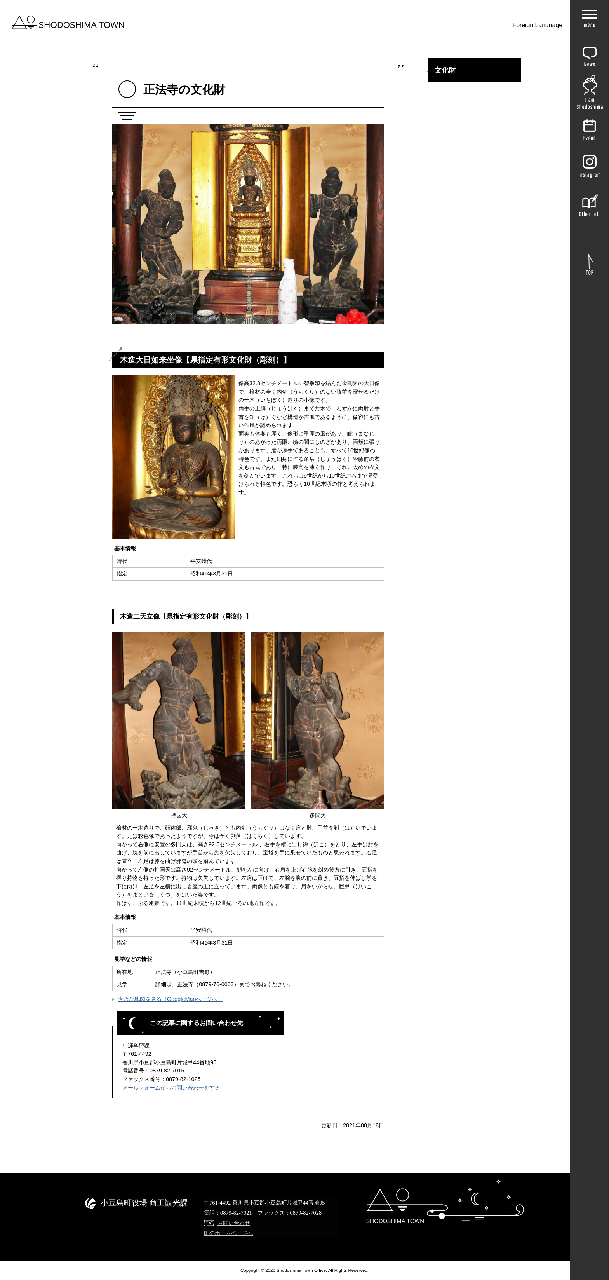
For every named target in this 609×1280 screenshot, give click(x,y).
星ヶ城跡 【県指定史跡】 (466, 438)
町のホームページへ (228, 1233)
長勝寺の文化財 (454, 136)
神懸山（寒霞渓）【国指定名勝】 (476, 209)
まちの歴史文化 (454, 90)
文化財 (445, 70)
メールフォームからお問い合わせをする (171, 1088)
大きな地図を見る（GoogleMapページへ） (170, 999)
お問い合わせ (234, 1223)
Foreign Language (538, 25)
